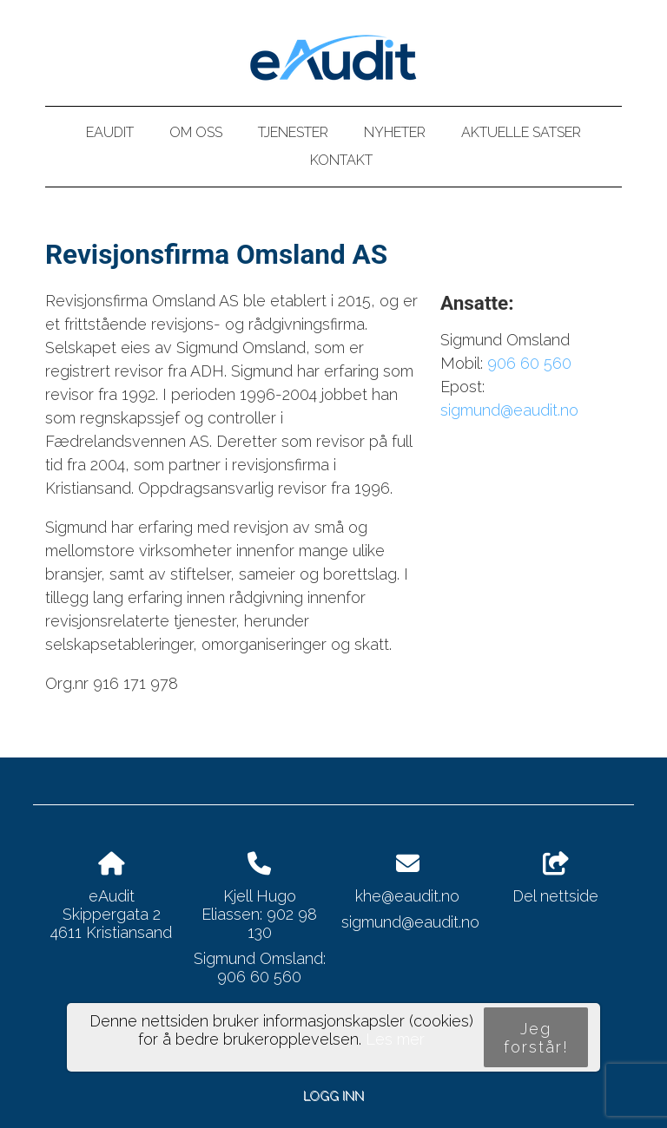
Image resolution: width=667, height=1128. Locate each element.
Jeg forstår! (536, 1038)
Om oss (195, 132)
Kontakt (341, 160)
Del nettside (555, 879)
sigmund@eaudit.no (509, 410)
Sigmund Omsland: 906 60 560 (260, 967)
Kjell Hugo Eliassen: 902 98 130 (259, 914)
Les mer (395, 1039)
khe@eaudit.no (407, 896)
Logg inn (333, 1095)
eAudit (110, 132)
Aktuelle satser (521, 132)
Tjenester (293, 132)
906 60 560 (529, 363)
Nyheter (395, 132)
